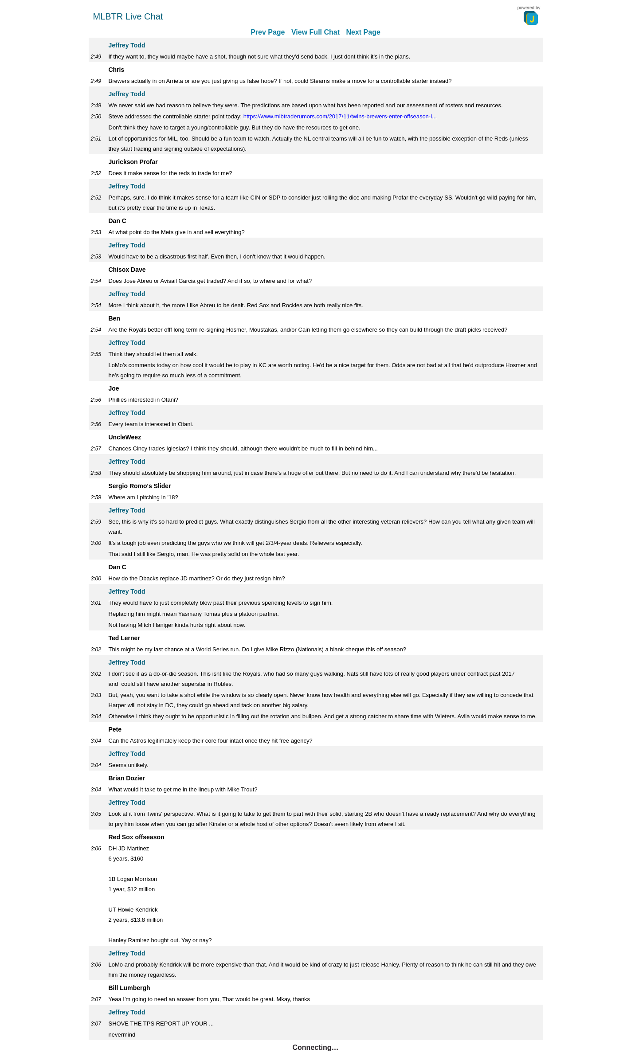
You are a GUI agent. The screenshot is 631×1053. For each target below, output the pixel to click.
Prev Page (268, 32)
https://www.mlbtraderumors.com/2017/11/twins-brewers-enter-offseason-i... (340, 116)
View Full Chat (315, 32)
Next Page (363, 32)
